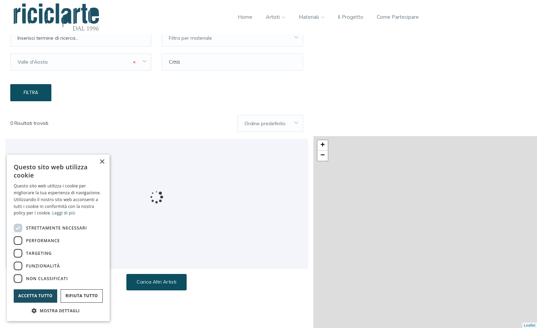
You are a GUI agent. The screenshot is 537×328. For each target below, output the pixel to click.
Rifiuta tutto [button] (81, 296)
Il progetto (350, 17)
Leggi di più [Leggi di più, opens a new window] (63, 213)
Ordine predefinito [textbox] (265, 139)
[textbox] (232, 53)
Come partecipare (398, 17)
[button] (58, 310)
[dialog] (58, 238)
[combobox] (232, 53)
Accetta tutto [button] (35, 296)
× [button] (101, 162)
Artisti (275, 17)
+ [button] (323, 44)
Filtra (31, 107)
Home (245, 17)
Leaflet (529, 325)
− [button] (323, 54)
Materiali (311, 17)
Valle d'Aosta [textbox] (76, 77)
